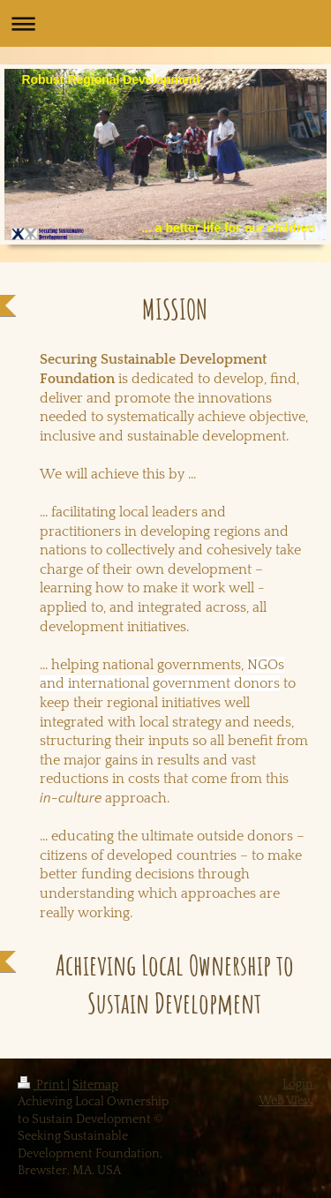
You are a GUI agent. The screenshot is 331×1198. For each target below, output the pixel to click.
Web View (286, 1101)
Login (297, 1084)
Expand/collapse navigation (165, 23)
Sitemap (95, 1085)
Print (42, 1085)
